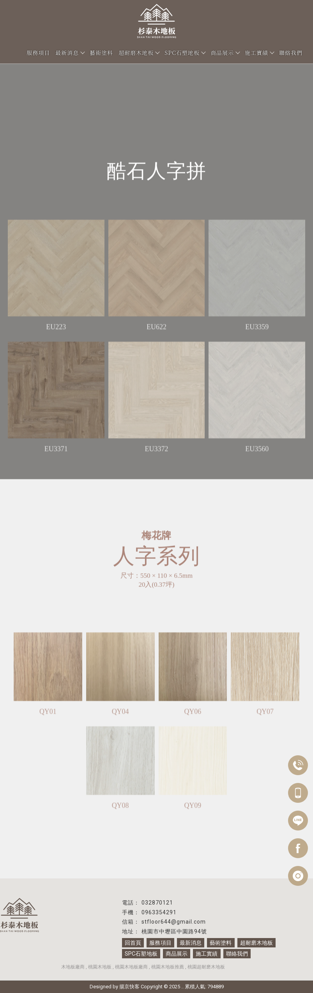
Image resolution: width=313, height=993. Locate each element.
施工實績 (259, 53)
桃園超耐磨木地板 (206, 967)
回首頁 (133, 943)
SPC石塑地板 (184, 53)
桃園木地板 (99, 967)
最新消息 (69, 53)
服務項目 (38, 53)
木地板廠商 (73, 967)
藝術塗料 (101, 53)
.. (182, 986)
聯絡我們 (290, 53)
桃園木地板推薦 (167, 967)
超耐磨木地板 (138, 53)
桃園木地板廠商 (131, 967)
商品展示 (224, 53)
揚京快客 (129, 986)
